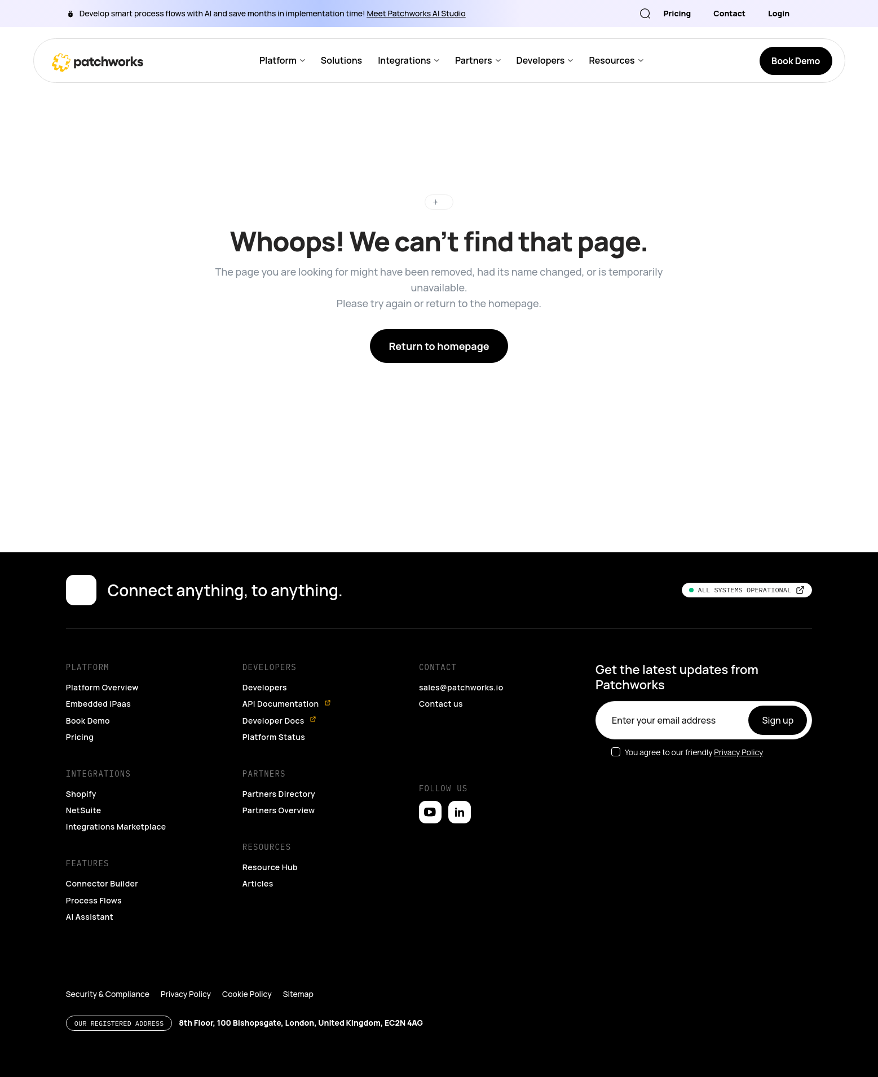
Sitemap (290, 977)
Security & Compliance (106, 977)
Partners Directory (278, 777)
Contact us (440, 687)
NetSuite (83, 793)
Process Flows (95, 883)
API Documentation (287, 687)
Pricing (680, 13)
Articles (257, 866)
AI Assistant (90, 900)
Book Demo (89, 703)
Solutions (340, 60)
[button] (23, 1057)
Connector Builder (102, 866)
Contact (730, 13)
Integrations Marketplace (115, 809)
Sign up (778, 703)
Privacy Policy (737, 735)
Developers (538, 60)
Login (778, 13)
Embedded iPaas (99, 687)
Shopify (81, 777)
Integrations (403, 60)
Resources (610, 60)
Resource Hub (270, 850)
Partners (471, 60)
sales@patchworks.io (461, 670)
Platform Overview (102, 670)
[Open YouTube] (430, 796)
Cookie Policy (242, 977)
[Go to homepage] (97, 61)
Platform (277, 60)
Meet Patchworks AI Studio (401, 12)
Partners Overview (279, 793)
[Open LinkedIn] (459, 796)
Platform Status (273, 720)
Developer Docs (279, 703)
